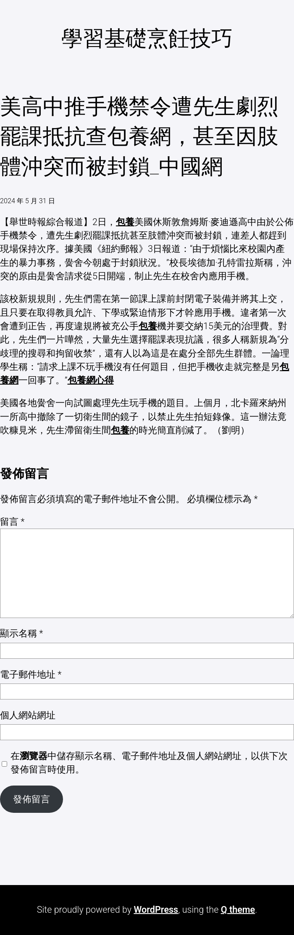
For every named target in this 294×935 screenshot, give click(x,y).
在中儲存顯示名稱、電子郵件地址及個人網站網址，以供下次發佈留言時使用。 (149, 763)
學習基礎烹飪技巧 (147, 38)
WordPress (156, 909)
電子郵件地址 (30, 674)
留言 (12, 521)
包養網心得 (91, 380)
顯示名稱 (21, 633)
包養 (125, 222)
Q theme (238, 909)
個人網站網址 (27, 715)
